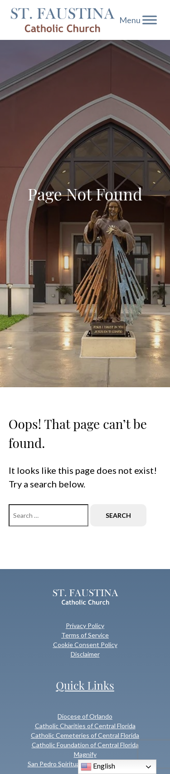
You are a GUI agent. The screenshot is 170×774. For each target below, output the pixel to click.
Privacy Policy (85, 625)
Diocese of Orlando (85, 716)
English (98, 766)
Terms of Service (85, 635)
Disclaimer (85, 654)
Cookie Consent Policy (85, 644)
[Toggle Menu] (149, 19)
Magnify (85, 754)
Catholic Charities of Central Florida (85, 726)
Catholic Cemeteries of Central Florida (85, 735)
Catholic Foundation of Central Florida (85, 745)
